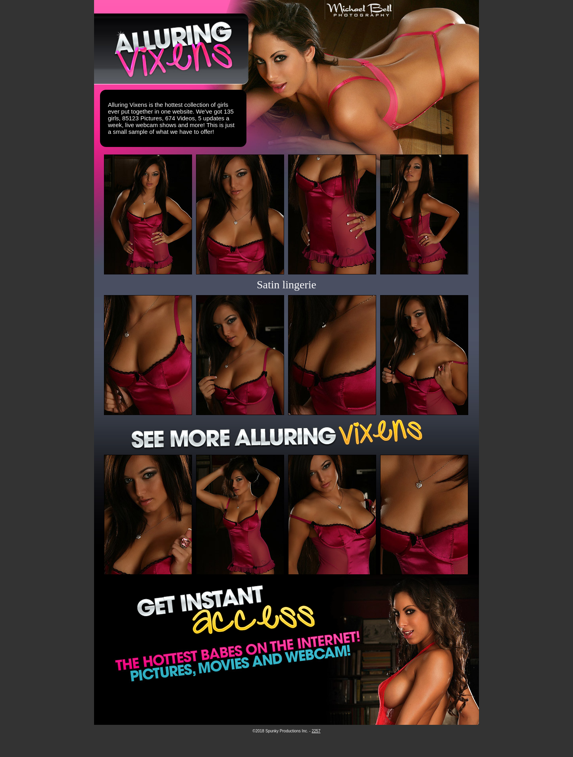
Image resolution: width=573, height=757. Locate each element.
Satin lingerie (286, 284)
